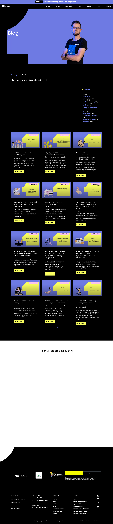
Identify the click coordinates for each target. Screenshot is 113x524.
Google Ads (86, 104)
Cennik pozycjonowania (80, 501)
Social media (87, 113)
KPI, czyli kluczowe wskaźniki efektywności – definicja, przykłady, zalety (56, 155)
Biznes (85, 100)
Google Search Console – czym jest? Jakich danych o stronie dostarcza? (25, 253)
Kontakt (55, 516)
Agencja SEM (77, 504)
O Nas (54, 501)
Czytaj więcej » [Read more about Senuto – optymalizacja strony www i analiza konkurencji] (18, 321)
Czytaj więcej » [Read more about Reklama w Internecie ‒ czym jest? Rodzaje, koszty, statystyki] (49, 222)
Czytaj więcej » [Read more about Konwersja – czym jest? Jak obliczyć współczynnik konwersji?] (18, 220)
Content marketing (89, 102)
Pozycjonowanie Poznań (80, 511)
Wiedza (55, 513)
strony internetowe (89, 119)
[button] (91, 89)
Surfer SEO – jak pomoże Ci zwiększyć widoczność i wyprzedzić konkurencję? (56, 303)
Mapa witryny (61, 521)
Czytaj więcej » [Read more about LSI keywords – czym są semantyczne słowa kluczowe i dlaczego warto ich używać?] (80, 323)
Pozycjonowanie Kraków (80, 516)
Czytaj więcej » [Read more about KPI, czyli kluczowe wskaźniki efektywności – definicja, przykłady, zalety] (49, 171)
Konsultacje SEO (57, 511)
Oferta (55, 499)
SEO (84, 111)
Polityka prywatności (41, 521)
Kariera (55, 506)
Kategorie (87, 89)
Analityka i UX (87, 98)
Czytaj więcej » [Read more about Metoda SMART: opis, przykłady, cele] (18, 171)
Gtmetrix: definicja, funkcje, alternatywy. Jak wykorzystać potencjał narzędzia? (87, 254)
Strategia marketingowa (90, 115)
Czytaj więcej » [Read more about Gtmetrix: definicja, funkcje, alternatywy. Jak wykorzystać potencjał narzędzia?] (80, 272)
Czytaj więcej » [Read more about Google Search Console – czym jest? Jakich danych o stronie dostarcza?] (18, 270)
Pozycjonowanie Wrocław (80, 513)
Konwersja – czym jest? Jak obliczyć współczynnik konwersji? (25, 204)
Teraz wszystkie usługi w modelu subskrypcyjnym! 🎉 (56, 1)
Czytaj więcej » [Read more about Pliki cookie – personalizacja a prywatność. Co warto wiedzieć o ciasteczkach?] (80, 175)
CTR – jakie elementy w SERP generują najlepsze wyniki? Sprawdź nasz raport (86, 205)
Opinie (54, 504)
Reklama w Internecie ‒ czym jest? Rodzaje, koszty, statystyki (56, 204)
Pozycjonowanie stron (90, 107)
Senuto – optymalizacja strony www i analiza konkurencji (24, 303)
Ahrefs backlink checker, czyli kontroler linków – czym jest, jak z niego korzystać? (55, 254)
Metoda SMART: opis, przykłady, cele (22, 154)
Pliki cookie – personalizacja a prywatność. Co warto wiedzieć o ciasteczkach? (86, 156)
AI (83, 94)
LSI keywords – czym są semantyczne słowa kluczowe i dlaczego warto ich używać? (87, 304)
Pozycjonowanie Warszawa (81, 508)
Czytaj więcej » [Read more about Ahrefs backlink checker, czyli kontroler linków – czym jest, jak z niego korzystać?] (49, 274)
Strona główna (16, 75)
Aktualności (86, 96)
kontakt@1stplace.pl (42, 500)
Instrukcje (86, 106)
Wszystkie (86, 121)
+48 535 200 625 (38, 498)
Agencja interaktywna (79, 506)
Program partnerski (58, 508)
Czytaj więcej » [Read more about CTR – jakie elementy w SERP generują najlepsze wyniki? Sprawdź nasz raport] (80, 224)
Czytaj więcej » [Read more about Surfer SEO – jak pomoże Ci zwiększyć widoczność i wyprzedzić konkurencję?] (49, 321)
